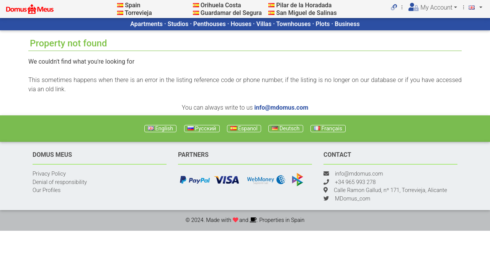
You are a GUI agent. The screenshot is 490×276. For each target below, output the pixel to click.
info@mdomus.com (281, 107)
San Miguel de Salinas (306, 12)
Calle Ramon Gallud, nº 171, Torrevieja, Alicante (390, 190)
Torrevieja (138, 12)
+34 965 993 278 (355, 182)
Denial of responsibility (60, 182)
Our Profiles (46, 190)
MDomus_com (352, 199)
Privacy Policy (49, 174)
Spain (132, 5)
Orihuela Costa (221, 5)
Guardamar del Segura (231, 12)
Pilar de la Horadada (304, 5)
